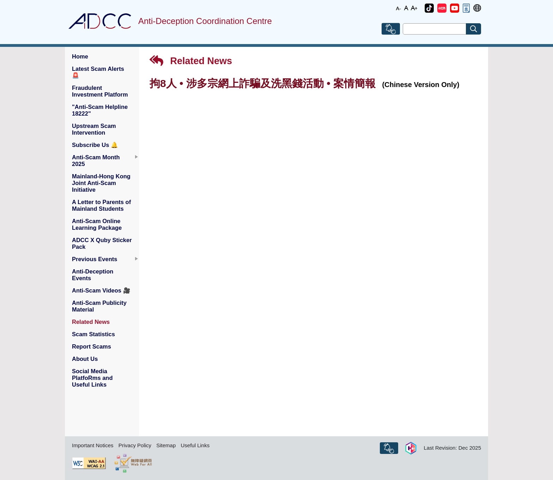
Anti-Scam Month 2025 (96, 160)
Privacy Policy (135, 445)
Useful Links (195, 445)
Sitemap (166, 445)
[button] (429, 8)
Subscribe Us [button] (95, 145)
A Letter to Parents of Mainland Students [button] (101, 205)
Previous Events (94, 259)
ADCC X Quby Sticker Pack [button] (102, 243)
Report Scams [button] (91, 346)
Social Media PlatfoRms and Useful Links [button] (92, 378)
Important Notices (93, 445)
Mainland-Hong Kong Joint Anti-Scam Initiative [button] (101, 183)
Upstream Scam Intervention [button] (94, 129)
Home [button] (80, 56)
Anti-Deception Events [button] (92, 274)
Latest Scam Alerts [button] (98, 72)
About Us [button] (85, 359)
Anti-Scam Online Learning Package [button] (97, 224)
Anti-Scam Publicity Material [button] (99, 306)
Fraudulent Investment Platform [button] (100, 91)
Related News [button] (91, 322)
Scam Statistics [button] (93, 334)
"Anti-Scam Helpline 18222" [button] (100, 110)
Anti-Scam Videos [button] (101, 290)
